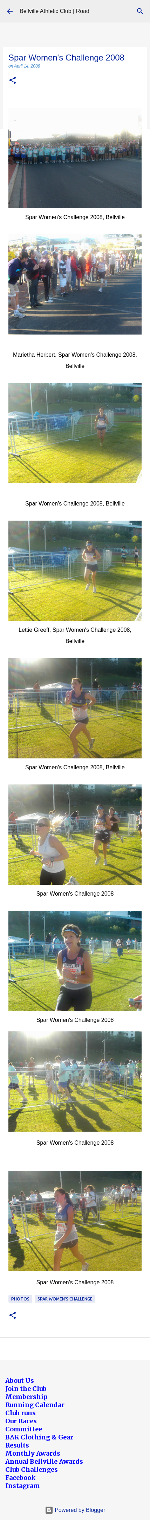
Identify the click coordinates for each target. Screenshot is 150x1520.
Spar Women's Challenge (65, 1299)
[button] (12, 80)
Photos (20, 1299)
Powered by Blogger (75, 1510)
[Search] (140, 11)
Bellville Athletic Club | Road (54, 11)
